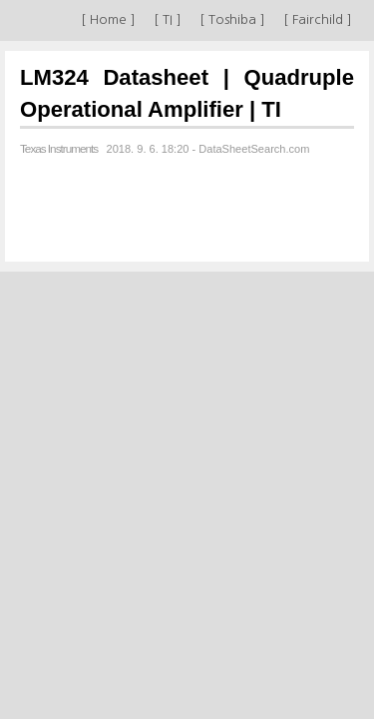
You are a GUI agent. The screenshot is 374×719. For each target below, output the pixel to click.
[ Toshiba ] (232, 19)
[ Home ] (108, 19)
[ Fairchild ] (317, 19)
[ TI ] (168, 19)
